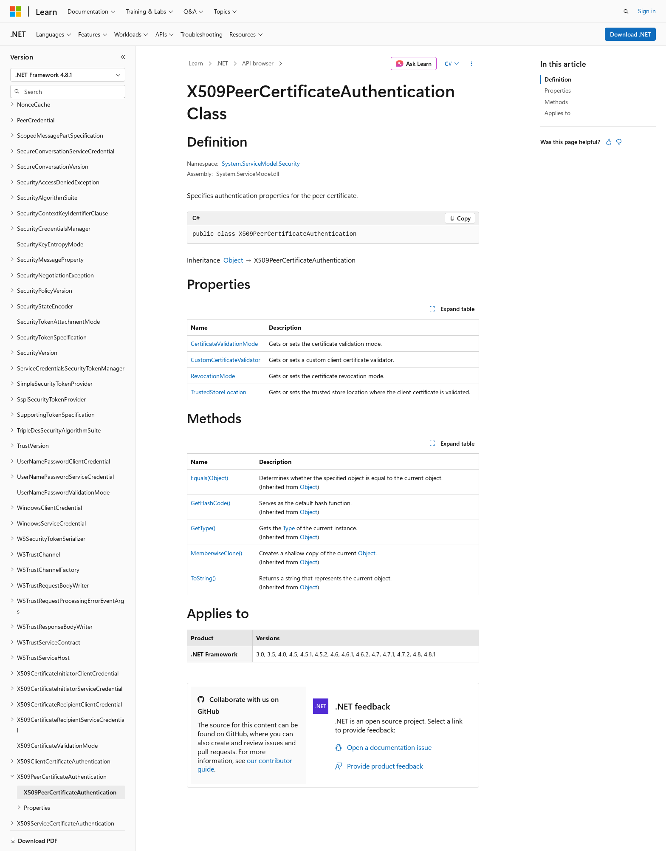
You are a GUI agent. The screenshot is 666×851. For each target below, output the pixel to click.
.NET (222, 63)
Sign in (647, 11)
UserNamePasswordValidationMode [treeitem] (63, 463)
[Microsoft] (15, 11)
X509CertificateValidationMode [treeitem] (57, 716)
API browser (258, 63)
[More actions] (471, 64)
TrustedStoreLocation (218, 392)
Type (289, 528)
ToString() (203, 578)
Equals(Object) (209, 478)
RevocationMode (213, 376)
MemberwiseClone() (216, 553)
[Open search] (626, 11)
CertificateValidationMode (224, 343)
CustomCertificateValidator (225, 360)
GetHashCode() (210, 503)
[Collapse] (123, 57)
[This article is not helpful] (619, 142)
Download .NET (630, 34)
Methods (556, 102)
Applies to (557, 113)
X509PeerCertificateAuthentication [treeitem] (70, 763)
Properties (558, 90)
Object (233, 259)
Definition (558, 79)
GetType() (203, 528)
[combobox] (67, 75)
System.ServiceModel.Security (261, 163)
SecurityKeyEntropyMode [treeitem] (50, 215)
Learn (196, 63)
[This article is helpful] (609, 142)
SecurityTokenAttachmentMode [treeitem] (58, 292)
